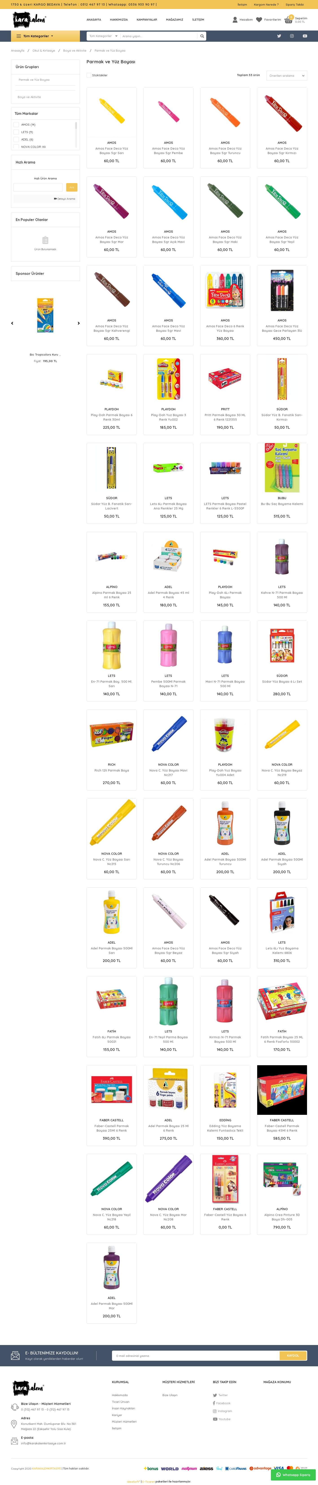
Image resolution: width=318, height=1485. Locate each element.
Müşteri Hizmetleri (124, 1421)
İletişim (242, 4)
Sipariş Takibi (295, 4)
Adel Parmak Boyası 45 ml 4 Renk (168, 595)
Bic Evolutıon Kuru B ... (45, 354)
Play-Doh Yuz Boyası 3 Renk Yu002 (168, 417)
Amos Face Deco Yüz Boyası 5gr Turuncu (225, 151)
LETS (168, 498)
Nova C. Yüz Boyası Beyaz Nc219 (282, 772)
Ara (72, 187)
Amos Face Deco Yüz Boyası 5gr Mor (111, 239)
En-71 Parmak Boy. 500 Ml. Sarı (111, 684)
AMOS (111, 143)
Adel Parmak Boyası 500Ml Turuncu (225, 861)
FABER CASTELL (112, 1120)
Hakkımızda (119, 19)
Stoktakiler (99, 75)
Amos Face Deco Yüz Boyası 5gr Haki (225, 239)
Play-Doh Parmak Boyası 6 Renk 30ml (111, 417)
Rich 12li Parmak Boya (111, 770)
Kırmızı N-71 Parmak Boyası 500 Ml (225, 1039)
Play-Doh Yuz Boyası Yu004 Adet (225, 772)
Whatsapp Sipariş (293, 1474)
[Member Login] (243, 19)
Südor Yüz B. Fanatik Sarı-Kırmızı (282, 417)
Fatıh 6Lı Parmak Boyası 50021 (112, 1039)
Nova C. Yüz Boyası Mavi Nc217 (168, 772)
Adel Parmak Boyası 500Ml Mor (112, 1306)
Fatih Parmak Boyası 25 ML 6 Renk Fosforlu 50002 (282, 1039)
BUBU (282, 498)
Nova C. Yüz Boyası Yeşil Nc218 (112, 1217)
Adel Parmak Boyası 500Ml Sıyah (282, 861)
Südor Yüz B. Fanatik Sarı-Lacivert (111, 506)
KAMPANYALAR (147, 19)
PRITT (225, 409)
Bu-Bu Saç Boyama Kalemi (282, 504)
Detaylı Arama (64, 198)
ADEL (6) (27, 139)
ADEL (168, 587)
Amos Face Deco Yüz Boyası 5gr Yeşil (282, 239)
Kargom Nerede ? (266, 4)
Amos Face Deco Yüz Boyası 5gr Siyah (225, 950)
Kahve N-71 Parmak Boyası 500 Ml (282, 595)
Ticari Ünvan (120, 1402)
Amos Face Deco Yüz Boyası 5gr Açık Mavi (168, 239)
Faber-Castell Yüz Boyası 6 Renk (225, 1217)
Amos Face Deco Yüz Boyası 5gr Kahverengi (112, 328)
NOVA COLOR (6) (33, 147)
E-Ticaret (148, 1481)
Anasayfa (94, 19)
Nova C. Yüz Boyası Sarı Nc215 (111, 861)
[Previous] (12, 323)
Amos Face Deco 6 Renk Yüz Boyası (225, 328)
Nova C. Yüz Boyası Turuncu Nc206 (168, 861)
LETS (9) (27, 132)
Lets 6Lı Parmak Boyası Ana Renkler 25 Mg (168, 506)
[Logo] (29, 20)
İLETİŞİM (198, 19)
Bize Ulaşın (170, 1395)
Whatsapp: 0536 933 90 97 (132, 4)
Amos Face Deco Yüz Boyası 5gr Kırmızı (282, 151)
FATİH (111, 1031)
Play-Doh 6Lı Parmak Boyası (225, 595)
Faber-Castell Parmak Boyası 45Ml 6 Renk (282, 1128)
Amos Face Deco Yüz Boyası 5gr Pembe (168, 151)
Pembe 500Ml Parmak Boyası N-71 (168, 684)
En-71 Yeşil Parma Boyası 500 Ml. (168, 1039)
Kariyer (117, 1415)
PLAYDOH (112, 409)
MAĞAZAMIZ (174, 19)
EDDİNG (225, 1120)
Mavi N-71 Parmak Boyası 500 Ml (225, 684)
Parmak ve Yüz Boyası (110, 50)
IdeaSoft (133, 1481)
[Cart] (295, 19)
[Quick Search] (38, 187)
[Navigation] (45, 36)
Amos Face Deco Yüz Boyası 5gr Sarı (111, 151)
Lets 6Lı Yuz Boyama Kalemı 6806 (282, 950)
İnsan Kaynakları (123, 1408)
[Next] (79, 323)
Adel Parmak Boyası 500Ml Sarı (112, 950)
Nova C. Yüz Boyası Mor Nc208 (168, 1217)
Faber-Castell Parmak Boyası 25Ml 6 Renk (111, 1128)
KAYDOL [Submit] (293, 1356)
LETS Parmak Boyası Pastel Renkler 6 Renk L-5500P (225, 506)
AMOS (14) (28, 124)
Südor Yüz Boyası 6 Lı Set (282, 682)
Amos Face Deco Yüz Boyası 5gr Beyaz (168, 950)
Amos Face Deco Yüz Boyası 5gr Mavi (168, 328)
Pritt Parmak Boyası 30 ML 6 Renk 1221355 (225, 417)
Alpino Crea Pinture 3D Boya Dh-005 (282, 1217)
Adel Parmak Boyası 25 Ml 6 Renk (168, 1128)
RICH (111, 765)
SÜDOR (282, 409)
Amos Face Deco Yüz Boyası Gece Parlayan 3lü (282, 328)
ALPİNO (111, 587)
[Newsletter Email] (209, 1356)
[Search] (163, 36)
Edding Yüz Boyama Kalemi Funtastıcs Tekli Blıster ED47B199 (225, 1128)
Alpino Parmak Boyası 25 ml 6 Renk (111, 595)
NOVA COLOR (168, 765)
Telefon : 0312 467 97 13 (84, 4)
